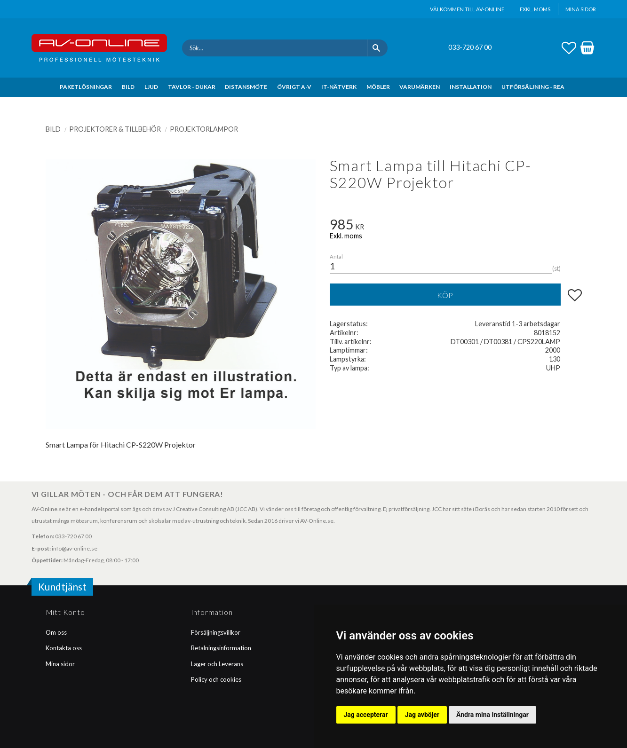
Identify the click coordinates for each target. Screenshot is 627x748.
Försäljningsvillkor (215, 632)
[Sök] (377, 47)
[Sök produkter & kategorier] (274, 47)
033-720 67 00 (470, 47)
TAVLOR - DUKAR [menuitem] (191, 86)
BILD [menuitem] (128, 86)
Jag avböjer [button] (422, 714)
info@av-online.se (74, 548)
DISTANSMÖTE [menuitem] (246, 86)
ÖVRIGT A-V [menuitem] (294, 86)
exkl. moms (535, 9)
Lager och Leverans (217, 664)
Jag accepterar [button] (366, 714)
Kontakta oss (64, 648)
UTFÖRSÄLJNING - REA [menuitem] (532, 86)
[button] (569, 46)
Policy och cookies (216, 679)
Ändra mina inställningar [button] (492, 714)
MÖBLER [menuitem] (378, 86)
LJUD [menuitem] (151, 86)
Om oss (56, 632)
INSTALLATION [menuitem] (471, 86)
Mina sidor (60, 664)
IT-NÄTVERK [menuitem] (339, 86)
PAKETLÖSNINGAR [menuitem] (86, 86)
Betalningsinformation (221, 648)
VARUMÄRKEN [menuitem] (419, 86)
